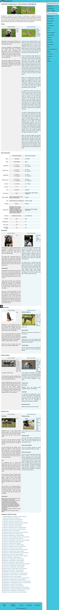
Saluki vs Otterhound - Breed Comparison (11, 518)
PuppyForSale (29, 605)
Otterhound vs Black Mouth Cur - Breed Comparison (13, 535)
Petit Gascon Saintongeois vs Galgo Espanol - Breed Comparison (16, 563)
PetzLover (22, 605)
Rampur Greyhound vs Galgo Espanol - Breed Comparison (15, 568)
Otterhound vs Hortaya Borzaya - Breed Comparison (13, 551)
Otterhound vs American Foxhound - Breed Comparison (14, 529)
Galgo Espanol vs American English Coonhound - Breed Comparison (17, 581)
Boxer (44, 46)
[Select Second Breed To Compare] (50, 8)
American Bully (46, 44)
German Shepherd (46, 32)
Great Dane (45, 56)
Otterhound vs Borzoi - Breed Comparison (11, 530)
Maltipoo (44, 61)
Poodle (44, 58)
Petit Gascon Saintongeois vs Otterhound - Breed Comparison (15, 522)
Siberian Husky (46, 16)
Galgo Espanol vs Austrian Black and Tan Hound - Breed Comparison (17, 582)
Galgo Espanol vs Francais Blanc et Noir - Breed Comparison (15, 573)
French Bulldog (46, 25)
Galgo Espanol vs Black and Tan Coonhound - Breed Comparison (16, 577)
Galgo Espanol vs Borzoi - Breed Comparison (12, 576)
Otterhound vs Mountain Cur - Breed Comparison (13, 533)
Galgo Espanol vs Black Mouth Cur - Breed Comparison (14, 579)
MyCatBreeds (37, 605)
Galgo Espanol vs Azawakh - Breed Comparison (12, 584)
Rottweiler (45, 37)
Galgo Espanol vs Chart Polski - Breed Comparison (13, 585)
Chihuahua (45, 39)
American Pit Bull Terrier (48, 49)
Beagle (44, 51)
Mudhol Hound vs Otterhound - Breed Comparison (13, 554)
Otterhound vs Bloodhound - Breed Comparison (12, 524)
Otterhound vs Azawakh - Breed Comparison (12, 543)
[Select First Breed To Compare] (50, 6)
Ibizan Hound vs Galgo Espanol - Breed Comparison (13, 566)
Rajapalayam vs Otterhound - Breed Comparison (13, 519)
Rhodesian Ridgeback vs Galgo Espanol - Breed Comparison (15, 555)
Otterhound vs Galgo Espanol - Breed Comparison (13, 541)
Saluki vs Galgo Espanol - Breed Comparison (12, 557)
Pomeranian (45, 23)
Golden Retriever (46, 35)
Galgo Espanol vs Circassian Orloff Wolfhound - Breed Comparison (16, 588)
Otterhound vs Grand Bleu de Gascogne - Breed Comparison (15, 549)
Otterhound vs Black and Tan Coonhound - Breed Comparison (15, 532)
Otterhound (10, 26)
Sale (13, 26)
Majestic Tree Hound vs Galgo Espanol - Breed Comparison (15, 592)
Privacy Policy (4, 605)
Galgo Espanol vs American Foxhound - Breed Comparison (15, 574)
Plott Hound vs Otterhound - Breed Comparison (12, 521)
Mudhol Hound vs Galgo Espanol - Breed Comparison (14, 565)
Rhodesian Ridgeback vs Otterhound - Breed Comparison (14, 516)
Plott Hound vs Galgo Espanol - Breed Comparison (13, 562)
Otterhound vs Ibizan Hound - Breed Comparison (13, 538)
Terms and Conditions (13, 605)
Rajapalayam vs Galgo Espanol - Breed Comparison (13, 560)
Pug (44, 30)
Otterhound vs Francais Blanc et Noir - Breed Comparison (14, 527)
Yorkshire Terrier (46, 18)
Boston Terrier (45, 42)
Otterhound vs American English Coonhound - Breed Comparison (16, 536)
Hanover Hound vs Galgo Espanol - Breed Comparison (14, 590)
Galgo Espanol (30, 26)
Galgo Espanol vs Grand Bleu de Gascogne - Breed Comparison (16, 587)
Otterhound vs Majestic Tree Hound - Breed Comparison (14, 546)
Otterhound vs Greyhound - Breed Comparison (12, 525)
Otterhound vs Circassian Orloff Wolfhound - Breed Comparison (16, 552)
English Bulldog (46, 20)
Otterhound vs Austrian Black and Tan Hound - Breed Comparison (16, 540)
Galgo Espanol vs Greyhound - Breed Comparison (13, 571)
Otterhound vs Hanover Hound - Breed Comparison (13, 544)
